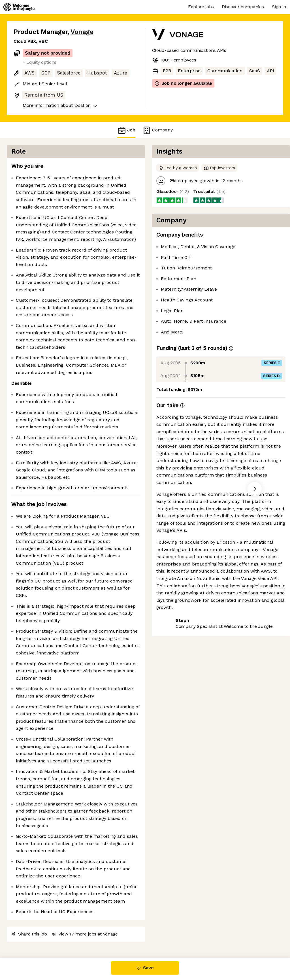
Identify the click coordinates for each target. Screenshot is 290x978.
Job (126, 130)
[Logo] (19, 7)
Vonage (82, 32)
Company (157, 130)
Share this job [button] (29, 934)
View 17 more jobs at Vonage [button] (85, 934)
